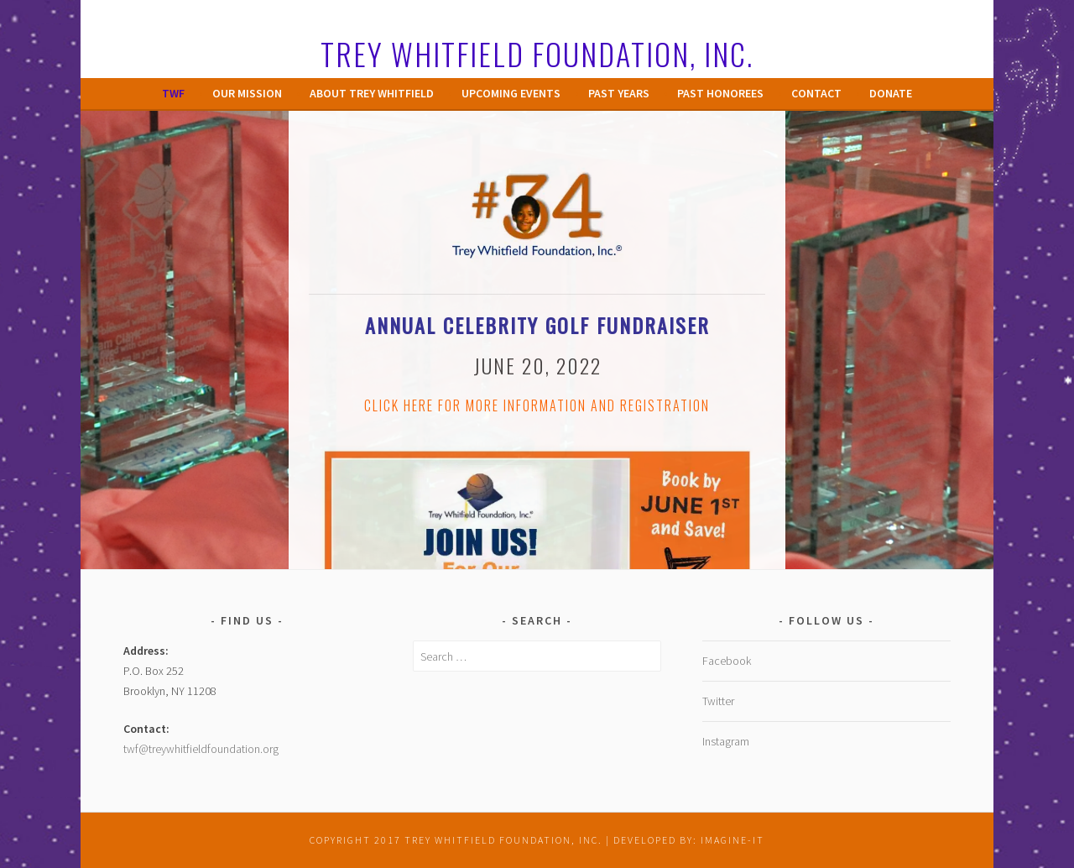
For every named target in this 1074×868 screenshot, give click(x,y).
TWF (173, 93)
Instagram (725, 741)
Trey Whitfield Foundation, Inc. (537, 53)
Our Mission (247, 93)
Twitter (718, 701)
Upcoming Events (510, 93)
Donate (890, 93)
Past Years (618, 93)
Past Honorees (720, 93)
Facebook (726, 660)
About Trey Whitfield (372, 93)
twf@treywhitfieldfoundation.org (201, 748)
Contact (816, 93)
